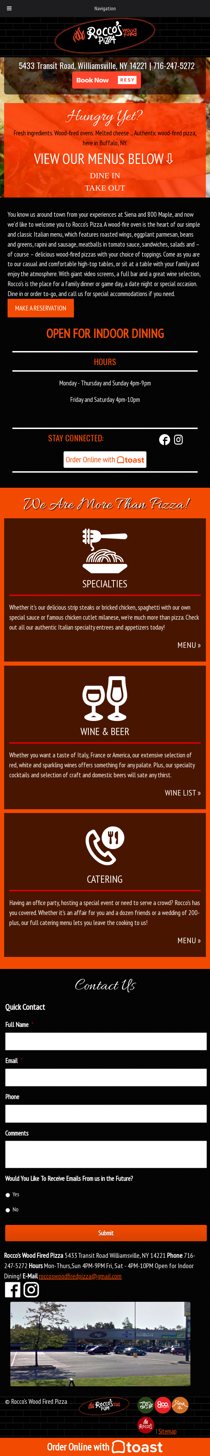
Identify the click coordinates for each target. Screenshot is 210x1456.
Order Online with (105, 459)
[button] (106, 80)
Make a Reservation (40, 308)
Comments (17, 1133)
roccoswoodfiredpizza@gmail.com (80, 1276)
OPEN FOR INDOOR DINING (105, 333)
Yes (16, 1194)
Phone (12, 1097)
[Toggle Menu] (9, 8)
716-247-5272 (174, 65)
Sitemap (167, 1431)
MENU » (189, 645)
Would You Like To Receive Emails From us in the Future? (69, 1178)
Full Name (19, 1024)
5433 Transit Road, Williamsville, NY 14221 (83, 65)
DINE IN (105, 175)
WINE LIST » (183, 792)
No (16, 1209)
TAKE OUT (105, 187)
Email (13, 1061)
